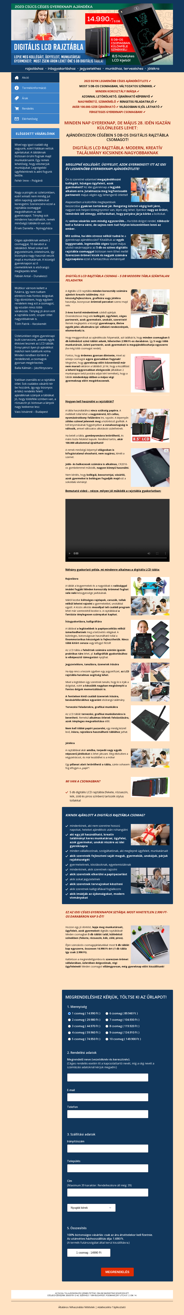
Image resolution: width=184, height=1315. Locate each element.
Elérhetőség (30, 119)
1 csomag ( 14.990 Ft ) (84, 1013)
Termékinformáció (34, 88)
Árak (25, 98)
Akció (25, 77)
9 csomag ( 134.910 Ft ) (122, 1032)
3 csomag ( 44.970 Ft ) (84, 1026)
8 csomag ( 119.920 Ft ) (122, 1026)
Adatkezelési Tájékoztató (111, 1307)
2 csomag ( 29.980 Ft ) (84, 1020)
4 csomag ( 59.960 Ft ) (84, 1032)
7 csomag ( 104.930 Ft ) (122, 1020)
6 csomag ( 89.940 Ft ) (122, 1013)
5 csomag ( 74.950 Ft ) (84, 1039)
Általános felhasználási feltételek (76, 1307)
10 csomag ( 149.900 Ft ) (123, 1039)
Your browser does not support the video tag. (117, 530)
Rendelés (28, 108)
